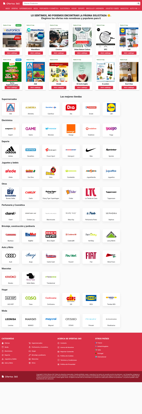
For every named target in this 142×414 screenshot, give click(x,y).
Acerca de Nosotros (66, 379)
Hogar (73, 8)
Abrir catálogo (12, 53)
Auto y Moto (135, 8)
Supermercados (25, 8)
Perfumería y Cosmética (49, 8)
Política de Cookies (66, 387)
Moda (36, 8)
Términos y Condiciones (67, 391)
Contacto (62, 374)
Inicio (8, 8)
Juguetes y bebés (112, 8)
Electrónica (65, 8)
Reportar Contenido (66, 383)
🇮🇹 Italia (98, 381)
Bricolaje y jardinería (95, 8)
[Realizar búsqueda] (138, 3)
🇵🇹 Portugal (99, 385)
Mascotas (124, 8)
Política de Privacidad (66, 396)
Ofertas (14, 8)
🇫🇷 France (98, 374)
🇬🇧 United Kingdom (101, 377)
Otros (32, 394)
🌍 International (100, 388)
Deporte (81, 8)
